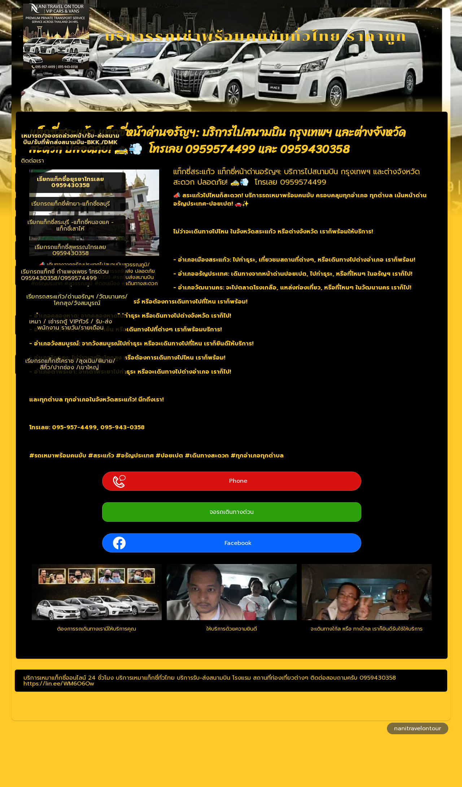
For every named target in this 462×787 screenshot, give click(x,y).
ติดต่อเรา (32, 160)
